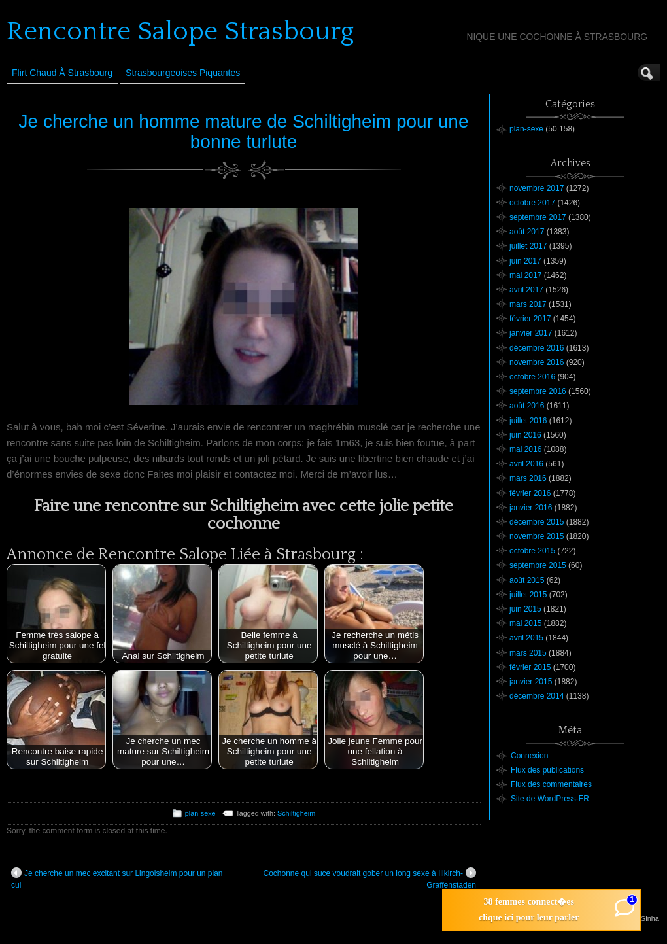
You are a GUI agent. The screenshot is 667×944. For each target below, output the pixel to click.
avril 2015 (526, 637)
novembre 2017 (536, 188)
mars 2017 (528, 304)
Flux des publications (547, 770)
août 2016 (526, 405)
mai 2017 (525, 275)
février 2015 (530, 667)
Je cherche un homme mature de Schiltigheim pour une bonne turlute (244, 131)
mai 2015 (525, 623)
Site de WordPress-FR (550, 798)
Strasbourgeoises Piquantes (183, 72)
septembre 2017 (537, 217)
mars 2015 (528, 652)
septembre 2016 (537, 391)
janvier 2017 (530, 333)
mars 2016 (528, 478)
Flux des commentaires (551, 784)
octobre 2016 (532, 376)
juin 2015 (525, 609)
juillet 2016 (528, 420)
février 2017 (530, 318)
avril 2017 (526, 289)
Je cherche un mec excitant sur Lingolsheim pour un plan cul (117, 878)
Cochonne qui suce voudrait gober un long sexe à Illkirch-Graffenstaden (369, 878)
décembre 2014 (536, 696)
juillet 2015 (528, 594)
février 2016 (530, 493)
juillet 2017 (528, 246)
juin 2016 (525, 435)
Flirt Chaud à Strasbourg (62, 72)
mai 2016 (525, 449)
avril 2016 (526, 463)
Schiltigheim (296, 813)
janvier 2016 (530, 507)
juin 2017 (525, 261)
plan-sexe (200, 813)
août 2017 (526, 231)
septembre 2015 (537, 565)
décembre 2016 (536, 348)
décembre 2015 (536, 522)
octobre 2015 (532, 550)
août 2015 (526, 580)
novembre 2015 (536, 536)
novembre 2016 (536, 362)
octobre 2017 (532, 202)
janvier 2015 (530, 681)
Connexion (529, 755)
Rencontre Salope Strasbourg (180, 31)
